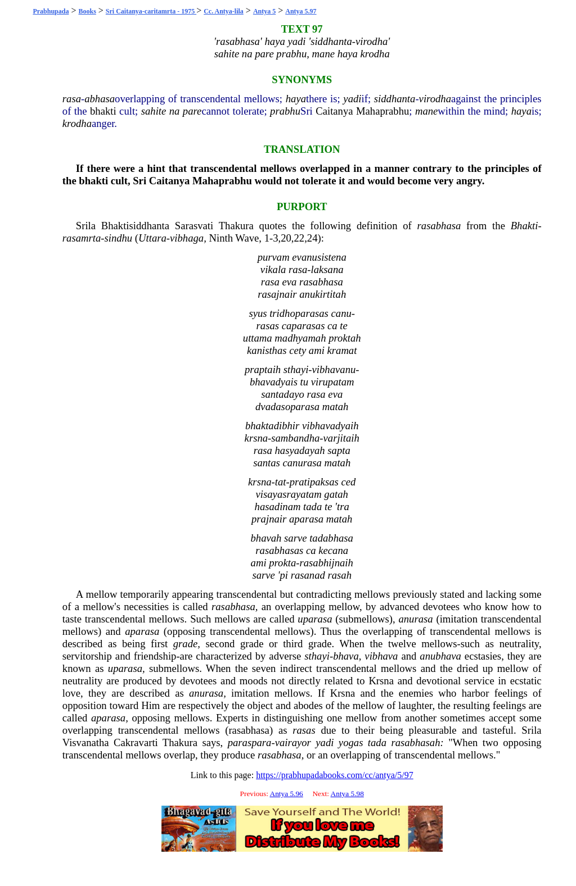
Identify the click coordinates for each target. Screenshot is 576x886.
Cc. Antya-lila (224, 11)
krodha (77, 123)
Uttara (152, 238)
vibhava (381, 656)
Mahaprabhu (382, 111)
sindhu (118, 238)
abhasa (99, 98)
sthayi (317, 656)
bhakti (103, 111)
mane (426, 111)
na (174, 111)
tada (377, 742)
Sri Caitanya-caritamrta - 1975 (151, 11)
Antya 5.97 (300, 11)
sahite (153, 111)
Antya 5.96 (286, 793)
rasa (71, 98)
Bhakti (524, 225)
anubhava (440, 656)
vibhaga (187, 238)
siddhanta (395, 98)
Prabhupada (51, 11)
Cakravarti (136, 742)
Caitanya (334, 111)
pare (192, 111)
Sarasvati (194, 225)
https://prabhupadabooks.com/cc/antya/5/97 (334, 775)
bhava (346, 656)
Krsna (381, 681)
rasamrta (81, 238)
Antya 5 (264, 11)
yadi (352, 98)
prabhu (285, 111)
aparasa (142, 631)
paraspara (250, 742)
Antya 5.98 (347, 793)
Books (87, 11)
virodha (435, 98)
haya (296, 98)
